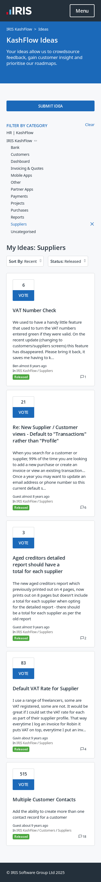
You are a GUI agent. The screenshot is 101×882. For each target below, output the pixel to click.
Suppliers (46, 370)
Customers (47, 830)
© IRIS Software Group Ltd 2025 (35, 872)
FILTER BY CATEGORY (26, 125)
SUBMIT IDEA (50, 106)
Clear (90, 124)
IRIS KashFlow (19, 29)
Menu (82, 11)
